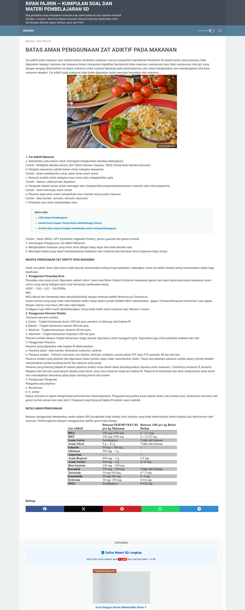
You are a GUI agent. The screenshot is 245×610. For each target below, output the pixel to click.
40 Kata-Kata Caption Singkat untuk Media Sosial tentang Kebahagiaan (77, 251)
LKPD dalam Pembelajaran (53, 240)
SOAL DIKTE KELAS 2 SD (185, 162)
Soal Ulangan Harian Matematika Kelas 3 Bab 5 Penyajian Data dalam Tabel (192, 112)
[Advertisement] (122, 586)
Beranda (31, 30)
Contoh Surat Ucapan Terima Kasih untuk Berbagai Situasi (70, 246)
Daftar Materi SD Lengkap (196, 53)
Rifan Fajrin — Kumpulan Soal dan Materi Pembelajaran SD (69, 6)
